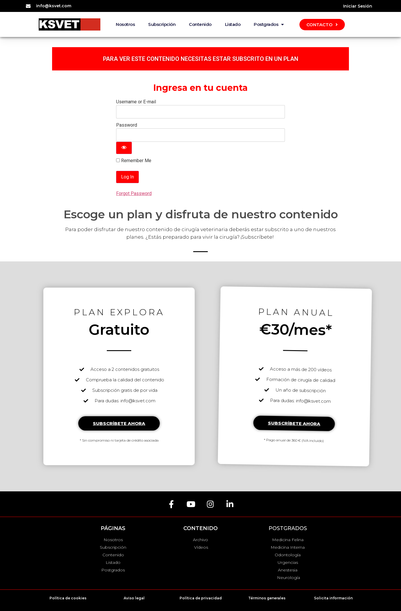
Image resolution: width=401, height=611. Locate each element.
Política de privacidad (201, 598)
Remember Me (133, 160)
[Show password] (124, 148)
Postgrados (269, 25)
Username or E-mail (136, 102)
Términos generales (266, 598)
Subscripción (161, 24)
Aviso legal (134, 598)
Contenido (200, 24)
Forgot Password (134, 193)
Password (126, 125)
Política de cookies (67, 598)
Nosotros (125, 24)
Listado (233, 24)
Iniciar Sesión (357, 6)
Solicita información (333, 598)
